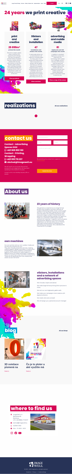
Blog (45, 3)
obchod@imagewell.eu (18, 162)
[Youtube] (70, 3)
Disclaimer (28, 472)
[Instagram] (68, 3)
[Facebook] (66, 3)
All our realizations (61, 105)
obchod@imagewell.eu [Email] (20, 423)
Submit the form (47, 171)
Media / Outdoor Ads (29, 3)
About (42, 3)
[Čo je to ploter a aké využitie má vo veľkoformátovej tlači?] (36, 355)
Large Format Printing (16, 3)
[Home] (3, 3)
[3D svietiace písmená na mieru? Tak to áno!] (14, 355)
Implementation (37, 3)
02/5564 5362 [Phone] (17, 426)
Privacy (34, 472)
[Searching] (59, 3)
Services (22, 3)
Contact (52, 3)
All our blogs (63, 330)
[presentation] (47, 165)
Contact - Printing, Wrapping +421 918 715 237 (14, 156)
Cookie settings (42, 472)
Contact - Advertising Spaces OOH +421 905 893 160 (16, 147)
